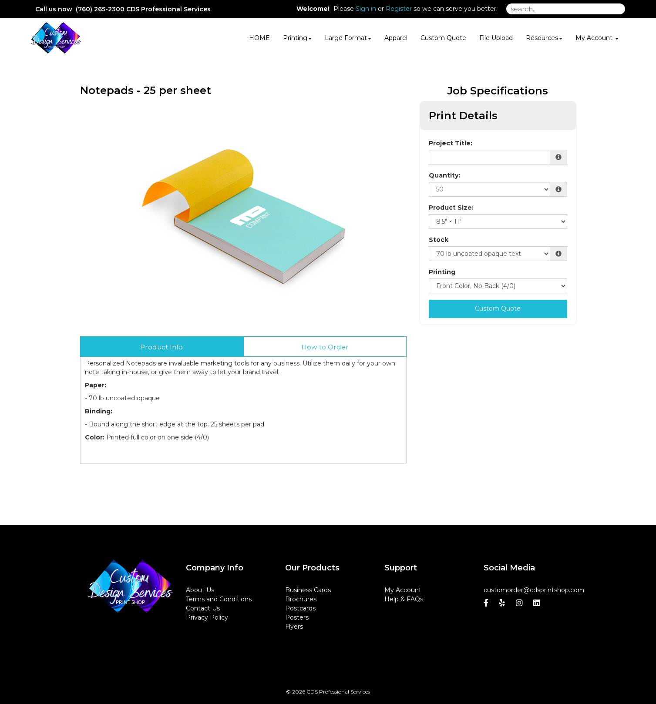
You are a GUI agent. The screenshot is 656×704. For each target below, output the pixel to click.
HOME (259, 38)
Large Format (348, 38)
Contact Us (203, 608)
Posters (297, 617)
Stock (438, 240)
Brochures (300, 599)
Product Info (161, 347)
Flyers (294, 626)
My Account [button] (597, 38)
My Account (402, 590)
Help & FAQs (403, 599)
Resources (544, 38)
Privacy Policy (207, 617)
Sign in (366, 9)
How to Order (325, 347)
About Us (200, 590)
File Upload (496, 38)
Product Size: (451, 207)
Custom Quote (443, 38)
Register (399, 9)
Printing (297, 38)
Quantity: (444, 175)
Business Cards (308, 590)
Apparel (395, 38)
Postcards (300, 608)
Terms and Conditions (219, 599)
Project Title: (450, 143)
